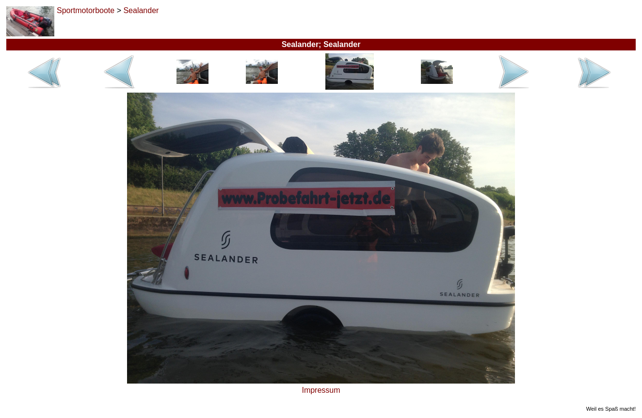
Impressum (321, 390)
